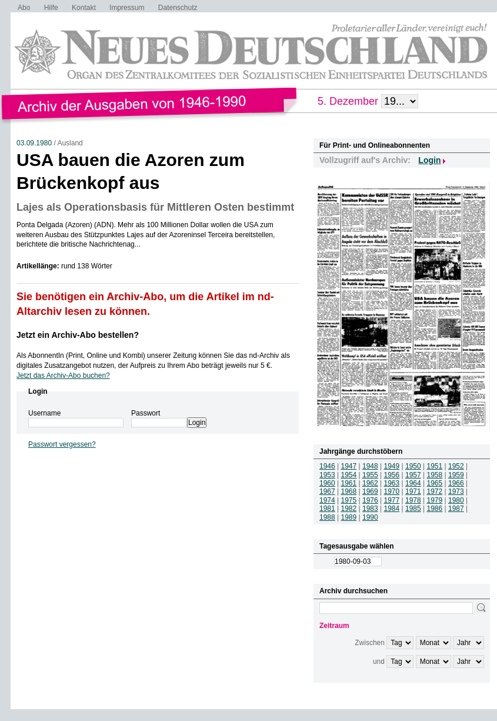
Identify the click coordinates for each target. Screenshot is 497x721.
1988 (327, 517)
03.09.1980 (34, 143)
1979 (435, 500)
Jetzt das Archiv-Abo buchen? (63, 375)
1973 (456, 491)
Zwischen (370, 643)
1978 (413, 500)
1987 (456, 508)
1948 (370, 466)
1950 (413, 466)
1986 (435, 508)
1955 (370, 475)
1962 (370, 483)
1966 (456, 483)
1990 (370, 517)
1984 (392, 508)
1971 (413, 491)
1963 (392, 483)
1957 (413, 475)
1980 (456, 500)
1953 (327, 475)
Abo (24, 8)
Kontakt (84, 8)
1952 (456, 466)
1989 (349, 517)
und (379, 661)
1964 (413, 483)
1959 (456, 475)
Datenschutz (178, 8)
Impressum (126, 8)
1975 (349, 500)
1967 (327, 491)
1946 (327, 466)
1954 (349, 475)
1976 (370, 500)
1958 (435, 475)
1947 (349, 466)
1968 (349, 491)
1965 (435, 483)
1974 (327, 500)
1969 (370, 491)
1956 (392, 475)
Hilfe (51, 8)
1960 (327, 483)
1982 (349, 508)
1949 (392, 466)
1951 (435, 466)
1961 (349, 483)
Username (44, 413)
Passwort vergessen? (62, 444)
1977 (392, 500)
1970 (392, 491)
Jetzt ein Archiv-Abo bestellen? (77, 335)
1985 (413, 508)
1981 (327, 508)
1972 (435, 491)
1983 (370, 508)
